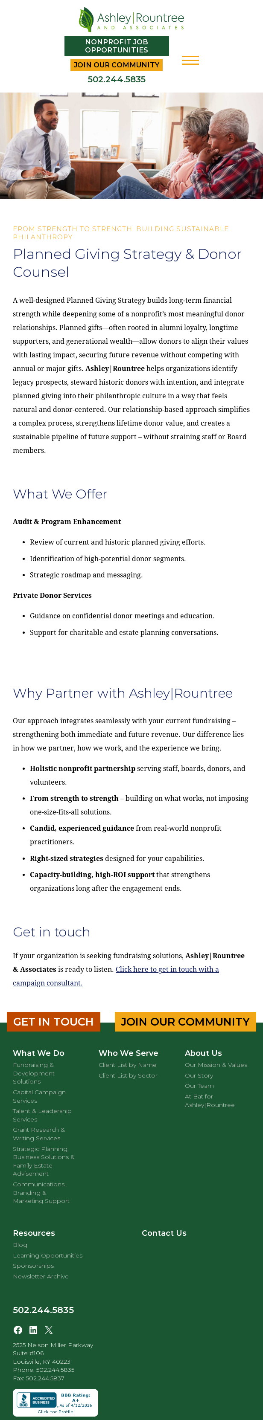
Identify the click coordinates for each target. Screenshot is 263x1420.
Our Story (199, 1075)
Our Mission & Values (216, 1065)
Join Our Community (116, 65)
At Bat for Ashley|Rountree (210, 1101)
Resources (34, 1233)
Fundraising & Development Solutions (34, 1073)
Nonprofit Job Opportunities (116, 46)
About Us (203, 1053)
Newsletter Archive (41, 1276)
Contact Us (164, 1233)
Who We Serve (128, 1053)
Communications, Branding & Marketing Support (41, 1192)
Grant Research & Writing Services (39, 1134)
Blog (20, 1245)
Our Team (199, 1086)
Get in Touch (53, 1021)
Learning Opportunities (47, 1255)
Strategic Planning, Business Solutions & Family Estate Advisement (44, 1161)
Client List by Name (128, 1065)
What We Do (38, 1053)
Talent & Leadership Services (42, 1115)
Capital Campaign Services (39, 1096)
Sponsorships (33, 1265)
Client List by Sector (128, 1075)
